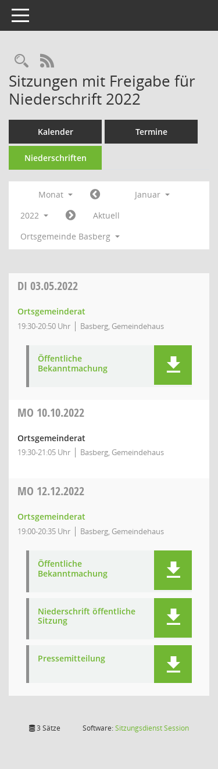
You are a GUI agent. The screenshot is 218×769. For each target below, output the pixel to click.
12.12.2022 (50, 491)
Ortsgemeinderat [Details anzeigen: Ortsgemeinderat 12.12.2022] (51, 516)
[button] (173, 365)
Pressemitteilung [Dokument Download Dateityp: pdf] (71, 659)
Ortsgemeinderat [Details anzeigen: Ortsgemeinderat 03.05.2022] (51, 311)
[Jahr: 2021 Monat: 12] (95, 194)
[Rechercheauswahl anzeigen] (21, 61)
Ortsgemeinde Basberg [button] (70, 236)
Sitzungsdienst (152, 728)
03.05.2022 (47, 286)
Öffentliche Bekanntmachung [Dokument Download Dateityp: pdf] (73, 364)
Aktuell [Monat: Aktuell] (106, 215)
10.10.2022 (50, 412)
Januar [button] (152, 194)
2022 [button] (34, 215)
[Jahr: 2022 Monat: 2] (70, 215)
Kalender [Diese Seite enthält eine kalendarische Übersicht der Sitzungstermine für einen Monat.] (55, 131)
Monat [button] (55, 194)
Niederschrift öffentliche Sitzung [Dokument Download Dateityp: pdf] (86, 617)
